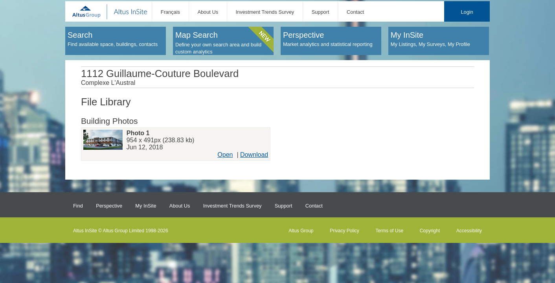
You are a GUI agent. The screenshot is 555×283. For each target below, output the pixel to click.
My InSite (145, 206)
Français (170, 12)
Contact (355, 12)
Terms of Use (389, 230)
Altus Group (301, 230)
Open (225, 154)
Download (254, 154)
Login (467, 12)
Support (320, 12)
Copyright (430, 230)
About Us (207, 12)
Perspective (109, 206)
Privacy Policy (344, 230)
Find (78, 206)
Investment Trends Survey (265, 12)
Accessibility (469, 230)
